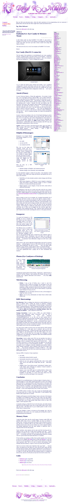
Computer (4, 22)
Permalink (49, 464)
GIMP (40, 500)
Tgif (43, 500)
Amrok (38, 464)
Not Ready (46, 464)
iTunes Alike (42, 464)
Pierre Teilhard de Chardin (6, 34)
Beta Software (29, 464)
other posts (24, 29)
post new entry (19, 474)
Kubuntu (25, 464)
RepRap (4, 25)
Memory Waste (34, 464)
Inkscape (37, 500)
